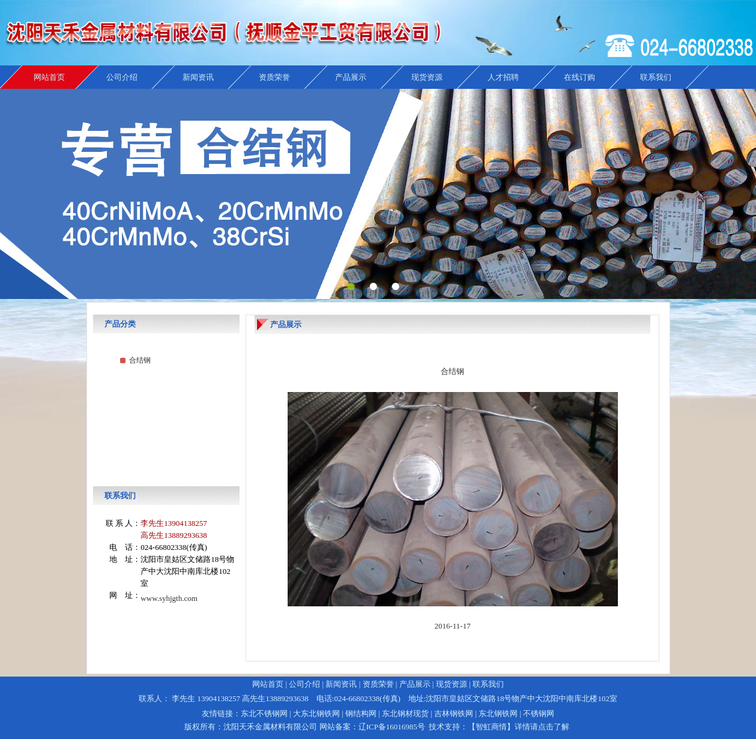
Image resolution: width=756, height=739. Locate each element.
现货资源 (427, 77)
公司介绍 (122, 77)
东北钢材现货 (405, 713)
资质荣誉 (274, 77)
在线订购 (579, 77)
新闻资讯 (198, 77)
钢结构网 (360, 713)
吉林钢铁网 (453, 713)
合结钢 (140, 360)
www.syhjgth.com (169, 598)
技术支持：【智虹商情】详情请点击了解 (499, 726)
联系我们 (655, 77)
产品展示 (350, 77)
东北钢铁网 (498, 713)
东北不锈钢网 (264, 713)
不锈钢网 (538, 713)
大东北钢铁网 (316, 713)
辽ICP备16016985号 (391, 726)
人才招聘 (503, 77)
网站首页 (49, 77)
